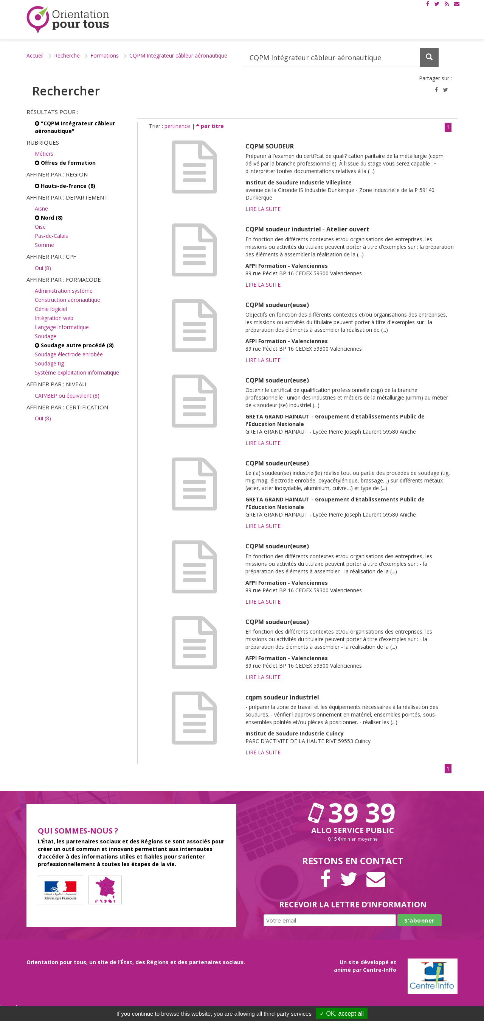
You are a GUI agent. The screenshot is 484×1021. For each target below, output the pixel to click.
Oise (40, 226)
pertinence (178, 126)
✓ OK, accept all (342, 1013)
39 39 (353, 812)
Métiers (44, 153)
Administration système (64, 290)
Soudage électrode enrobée (69, 354)
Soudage (45, 336)
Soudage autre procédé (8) (74, 345)
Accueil (34, 55)
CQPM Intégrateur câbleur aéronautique (178, 55)
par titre (210, 126)
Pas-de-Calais (51, 235)
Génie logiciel (51, 308)
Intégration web (54, 318)
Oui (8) (43, 268)
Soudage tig (49, 363)
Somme (44, 244)
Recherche (67, 55)
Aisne (41, 208)
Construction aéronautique (67, 299)
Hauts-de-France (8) (65, 185)
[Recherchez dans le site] (340, 57)
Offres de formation (65, 162)
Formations (104, 55)
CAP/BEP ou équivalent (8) (67, 395)
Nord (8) (49, 217)
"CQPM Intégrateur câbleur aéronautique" (75, 127)
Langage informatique (62, 327)
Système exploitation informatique (77, 372)
